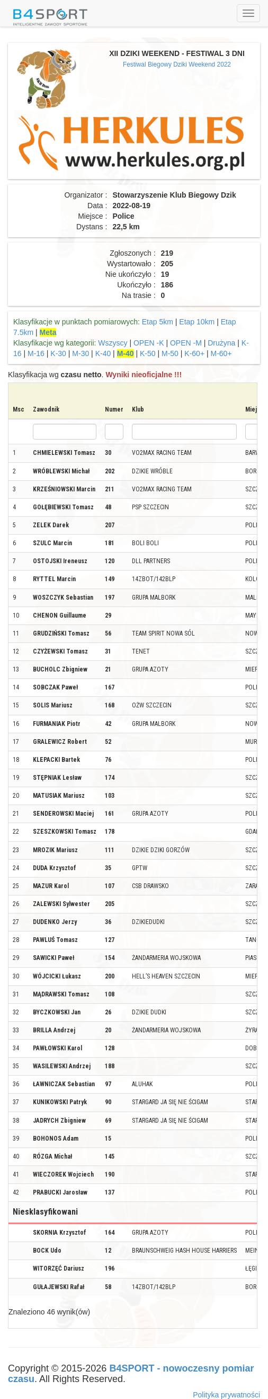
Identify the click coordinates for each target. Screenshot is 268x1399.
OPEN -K (148, 343)
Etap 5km (157, 322)
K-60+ (194, 353)
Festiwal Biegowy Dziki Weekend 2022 (177, 64)
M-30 (80, 353)
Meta (48, 332)
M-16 (36, 353)
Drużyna (221, 343)
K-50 (148, 353)
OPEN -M (186, 343)
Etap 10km (197, 322)
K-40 (103, 353)
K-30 (58, 353)
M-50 (170, 353)
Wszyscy (112, 343)
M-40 (125, 353)
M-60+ (220, 353)
